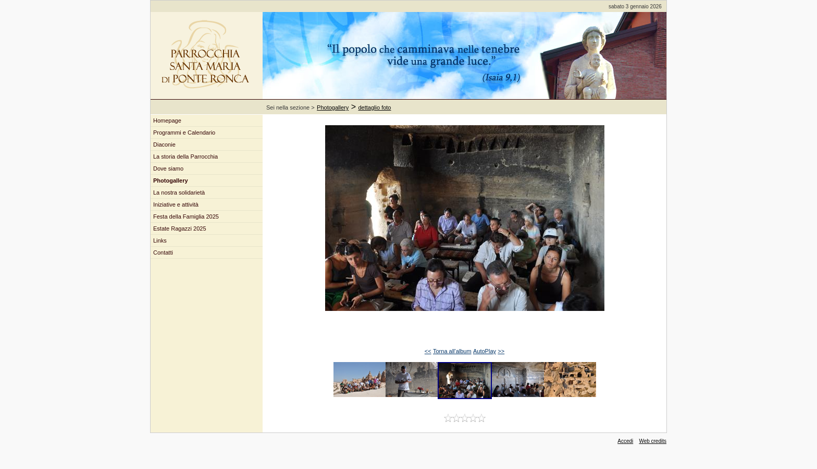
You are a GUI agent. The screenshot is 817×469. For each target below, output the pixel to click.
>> (501, 351)
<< (428, 351)
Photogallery (333, 107)
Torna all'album (452, 351)
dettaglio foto (374, 107)
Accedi (625, 441)
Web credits (652, 441)
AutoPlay (484, 351)
